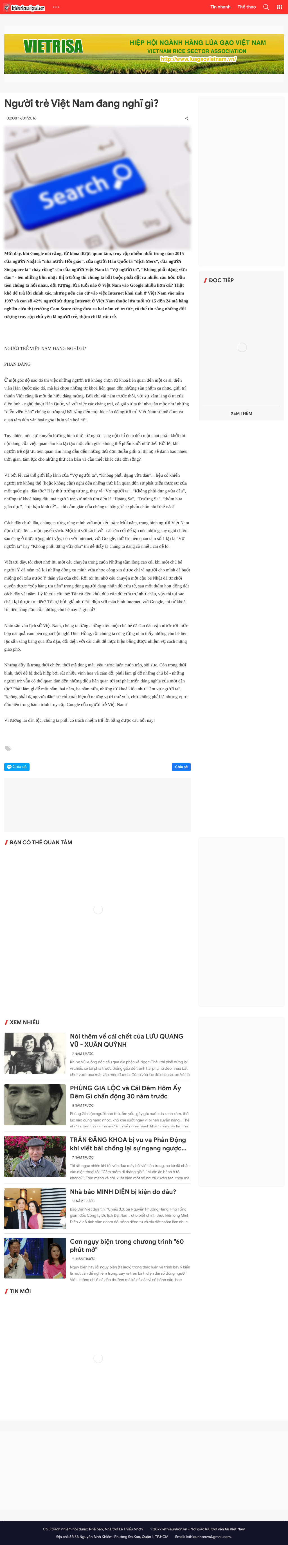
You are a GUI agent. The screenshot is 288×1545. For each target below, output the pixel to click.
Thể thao (247, 7)
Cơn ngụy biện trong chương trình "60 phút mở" (127, 1246)
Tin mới (20, 1291)
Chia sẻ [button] (20, 766)
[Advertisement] (241, 181)
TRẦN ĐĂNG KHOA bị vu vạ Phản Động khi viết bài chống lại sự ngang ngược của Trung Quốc (128, 1144)
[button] (266, 7)
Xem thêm (241, 413)
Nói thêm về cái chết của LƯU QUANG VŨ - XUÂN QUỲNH (127, 1041)
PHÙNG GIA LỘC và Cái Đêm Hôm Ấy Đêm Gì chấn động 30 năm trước (125, 1092)
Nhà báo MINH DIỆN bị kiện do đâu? (123, 1192)
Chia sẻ (181, 766)
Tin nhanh (220, 7)
